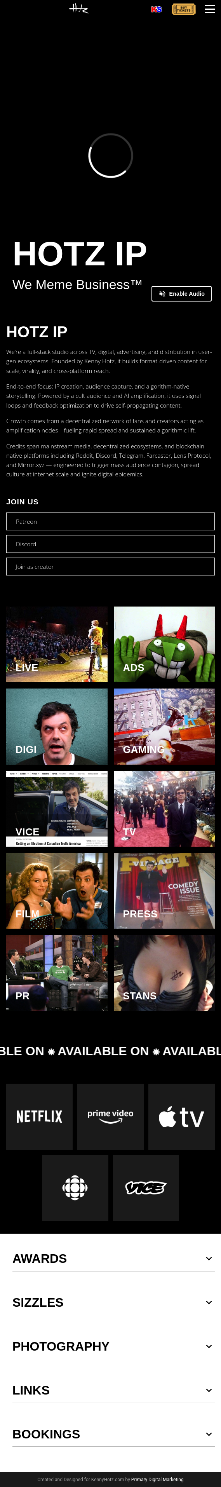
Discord (26, 544)
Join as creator (35, 566)
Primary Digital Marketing (157, 1479)
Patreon (26, 521)
